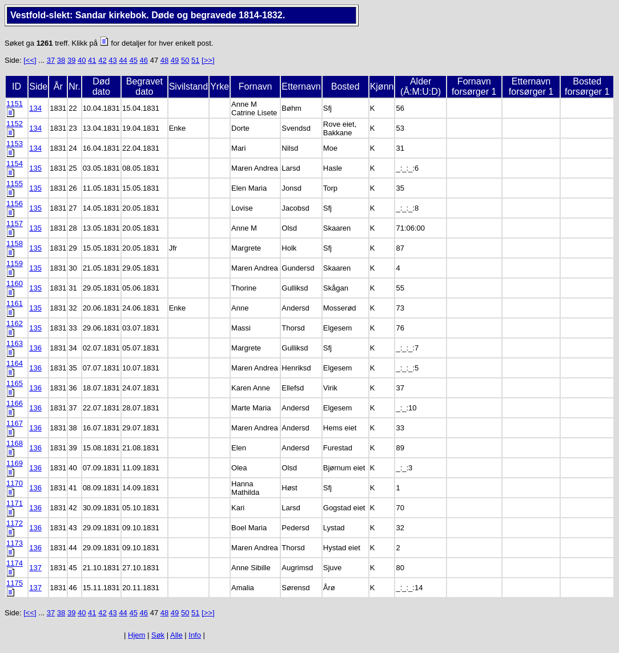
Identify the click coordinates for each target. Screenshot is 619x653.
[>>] (208, 60)
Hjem (136, 635)
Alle (176, 635)
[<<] (29, 60)
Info (194, 635)
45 (133, 60)
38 (61, 60)
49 (175, 60)
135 (35, 168)
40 (82, 60)
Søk (157, 635)
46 (144, 60)
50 (185, 60)
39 (71, 60)
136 (35, 348)
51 (195, 60)
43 (112, 60)
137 (35, 567)
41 (92, 60)
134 (35, 108)
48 (164, 60)
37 (51, 60)
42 (102, 60)
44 (123, 60)
